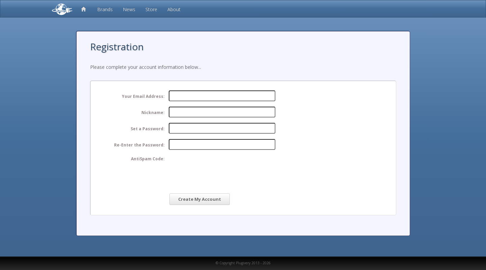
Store (151, 9)
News (129, 9)
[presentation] (220, 168)
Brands (105, 9)
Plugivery (61, 8)
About (174, 9)
